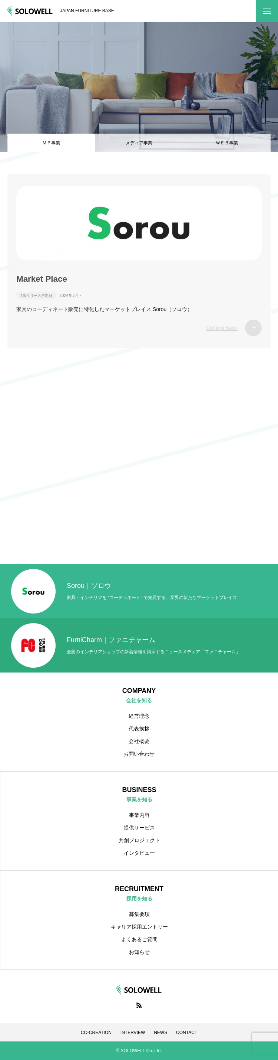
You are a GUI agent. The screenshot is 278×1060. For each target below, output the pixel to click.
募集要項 (139, 914)
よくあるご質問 (139, 939)
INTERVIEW (132, 1032)
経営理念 (139, 716)
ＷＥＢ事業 (227, 142)
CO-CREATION (96, 1032)
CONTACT (186, 1032)
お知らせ (139, 952)
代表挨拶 (139, 728)
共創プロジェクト (139, 840)
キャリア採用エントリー (139, 926)
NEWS (160, 1032)
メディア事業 (139, 142)
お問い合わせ (139, 753)
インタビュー (139, 852)
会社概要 (139, 741)
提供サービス (139, 827)
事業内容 (139, 815)
